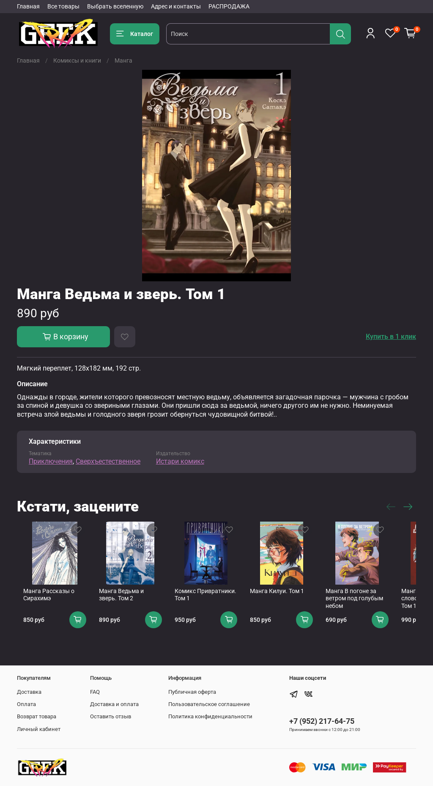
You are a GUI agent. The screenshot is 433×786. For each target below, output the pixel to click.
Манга (123, 60)
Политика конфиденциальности (210, 716)
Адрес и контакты (176, 6)
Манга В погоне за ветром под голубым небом (375, 605)
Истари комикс (180, 461)
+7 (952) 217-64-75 (321, 721)
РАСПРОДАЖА (228, 6)
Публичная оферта (192, 692)
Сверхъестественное (108, 461)
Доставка (29, 692)
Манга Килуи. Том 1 (291, 597)
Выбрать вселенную (115, 6)
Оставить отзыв (110, 716)
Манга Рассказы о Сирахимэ (42, 601)
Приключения (51, 461)
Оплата (26, 704)
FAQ (95, 692)
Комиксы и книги (77, 60)
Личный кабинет (38, 729)
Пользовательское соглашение (209, 704)
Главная (28, 6)
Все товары (63, 6)
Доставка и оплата (114, 704)
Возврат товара (36, 716)
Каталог (134, 34)
